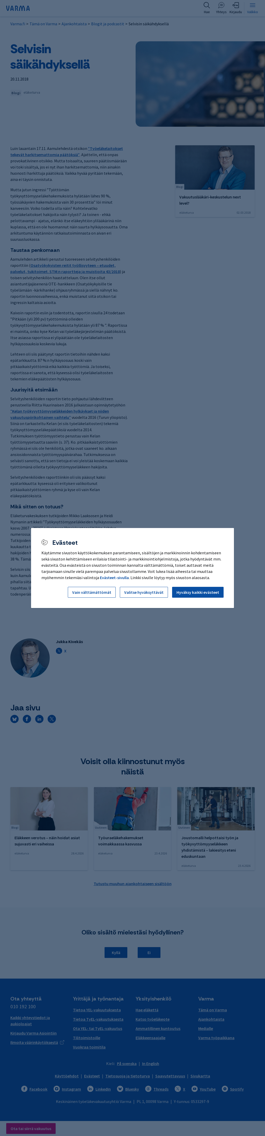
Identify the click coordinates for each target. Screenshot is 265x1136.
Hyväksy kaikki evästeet (197, 592)
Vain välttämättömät (91, 592)
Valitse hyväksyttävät (144, 592)
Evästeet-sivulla (114, 577)
